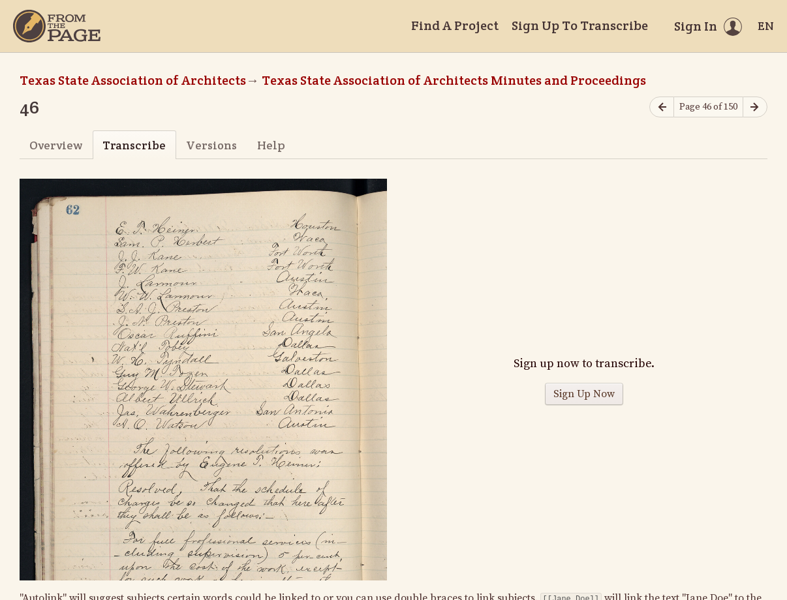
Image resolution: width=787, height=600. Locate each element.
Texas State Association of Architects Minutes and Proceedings (454, 80)
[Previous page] (661, 107)
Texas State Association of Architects (133, 80)
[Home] (56, 26)
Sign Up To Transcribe (580, 25)
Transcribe (134, 145)
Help (271, 145)
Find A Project (455, 25)
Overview (55, 145)
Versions (211, 145)
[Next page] (755, 107)
